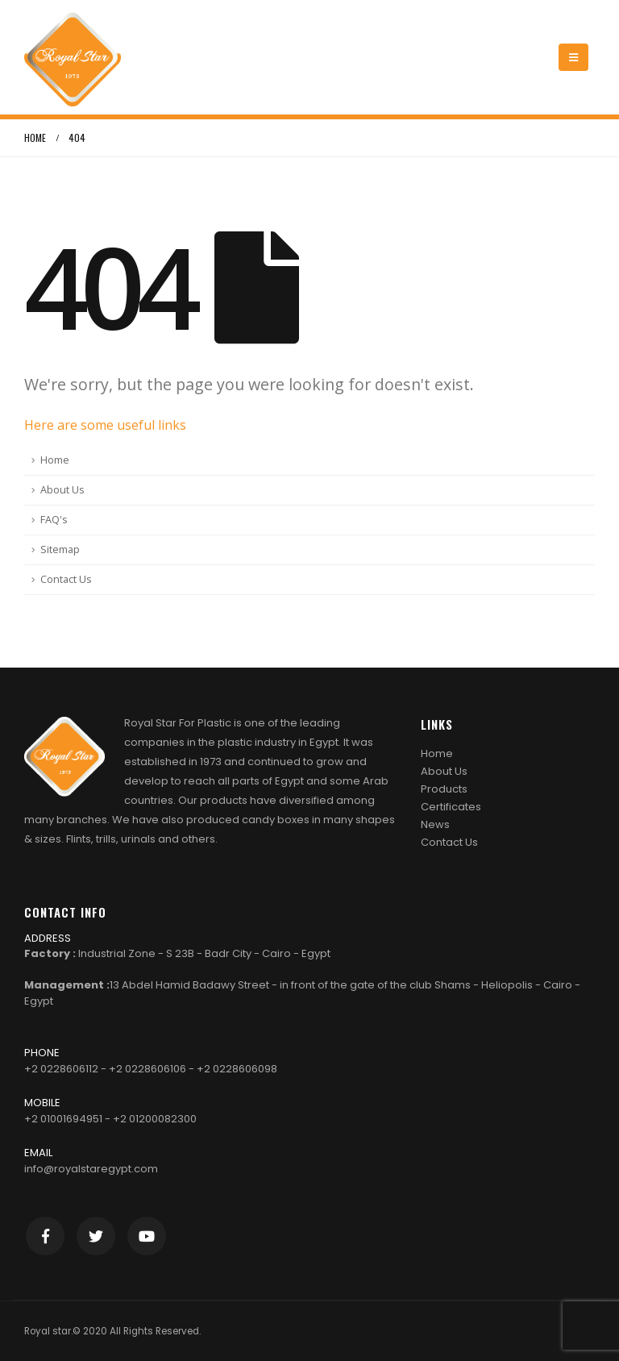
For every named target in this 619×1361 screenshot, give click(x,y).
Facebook (45, 1236)
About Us (62, 490)
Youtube (146, 1236)
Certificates (451, 806)
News (435, 824)
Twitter (96, 1236)
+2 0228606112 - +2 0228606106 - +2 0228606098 (150, 1068)
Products (444, 789)
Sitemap (60, 549)
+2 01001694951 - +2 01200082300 (110, 1118)
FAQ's (54, 520)
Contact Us (66, 579)
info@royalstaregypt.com (91, 1168)
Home (54, 460)
